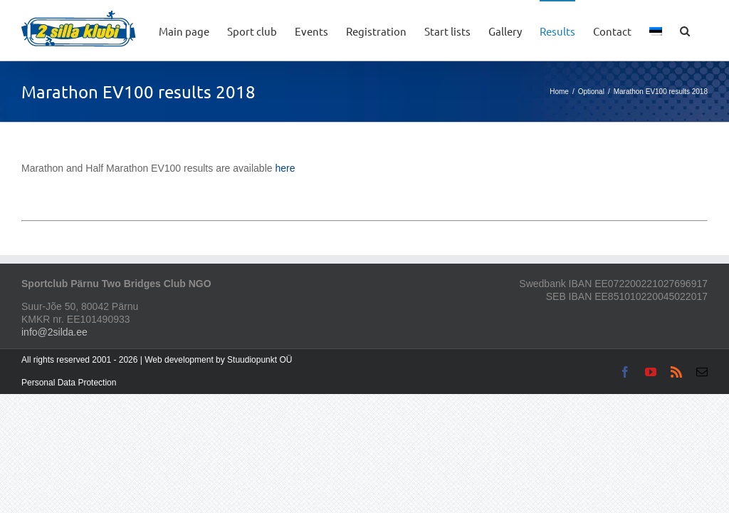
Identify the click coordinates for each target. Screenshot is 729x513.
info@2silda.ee (54, 332)
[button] (685, 30)
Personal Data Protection (68, 383)
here (285, 168)
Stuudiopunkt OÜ (259, 360)
